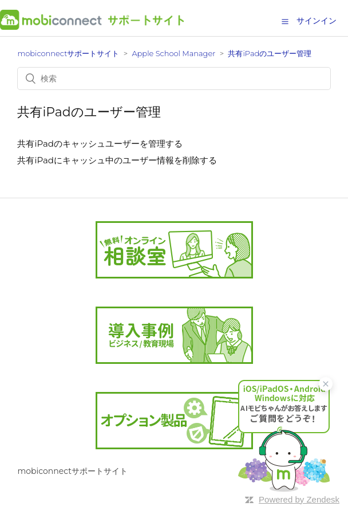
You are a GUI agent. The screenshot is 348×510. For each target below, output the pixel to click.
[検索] (173, 78)
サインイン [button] (316, 20)
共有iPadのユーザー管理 (269, 53)
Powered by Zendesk (299, 499)
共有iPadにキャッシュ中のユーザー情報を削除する (117, 160)
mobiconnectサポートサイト (68, 53)
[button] (285, 21)
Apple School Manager (173, 53)
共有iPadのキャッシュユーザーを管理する (100, 143)
